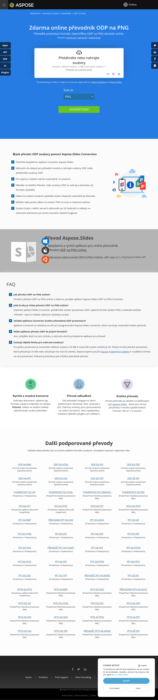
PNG (68, 96)
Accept (126, 681)
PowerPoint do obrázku (97, 492)
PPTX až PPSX (97, 617)
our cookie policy (121, 675)
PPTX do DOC (97, 589)
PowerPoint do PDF (133, 492)
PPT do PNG (24, 547)
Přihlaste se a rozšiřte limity (79, 69)
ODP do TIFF (97, 478)
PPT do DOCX (97, 519)
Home (23, 677)
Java (112, 257)
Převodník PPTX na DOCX (133, 589)
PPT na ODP (97, 533)
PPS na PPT (25, 506)
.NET (106, 257)
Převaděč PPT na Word (97, 575)
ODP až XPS (133, 478)
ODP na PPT (24, 478)
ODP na (65, 250)
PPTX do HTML (61, 603)
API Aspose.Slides (117, 404)
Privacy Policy (116, 82)
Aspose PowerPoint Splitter (115, 351)
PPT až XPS (133, 575)
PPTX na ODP (133, 603)
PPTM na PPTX (24, 589)
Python (99, 257)
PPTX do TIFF (61, 631)
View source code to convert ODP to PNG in (71, 257)
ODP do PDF (133, 464)
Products (39, 677)
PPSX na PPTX (133, 506)
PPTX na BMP (61, 589)
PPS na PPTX (60, 506)
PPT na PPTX (133, 561)
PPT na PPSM (97, 561)
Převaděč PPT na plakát (61, 547)
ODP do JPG (97, 464)
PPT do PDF (133, 533)
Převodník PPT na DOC (60, 519)
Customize (114, 688)
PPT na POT (97, 547)
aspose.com (72, 37)
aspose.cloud (94, 37)
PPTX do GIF (24, 603)
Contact (93, 695)
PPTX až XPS (133, 631)
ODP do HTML (61, 464)
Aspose (13, 4)
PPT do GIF (133, 519)
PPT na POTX (24, 561)
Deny (138, 688)
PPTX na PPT (133, 617)
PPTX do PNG (61, 617)
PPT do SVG (25, 575)
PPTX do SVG (24, 631)
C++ (118, 257)
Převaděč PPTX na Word (97, 631)
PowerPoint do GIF (24, 492)
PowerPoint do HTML (61, 492)
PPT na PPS (61, 561)
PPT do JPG (61, 533)
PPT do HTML (25, 533)
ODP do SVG (60, 478)
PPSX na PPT (97, 506)
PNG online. (79, 250)
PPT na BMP (24, 519)
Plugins (5, 72)
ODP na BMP (24, 464)
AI (5, 65)
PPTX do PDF (24, 617)
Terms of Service (98, 82)
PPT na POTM (133, 547)
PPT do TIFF (61, 575)
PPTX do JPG (97, 603)
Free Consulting (83, 677)
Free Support (60, 677)
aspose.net (82, 37)
